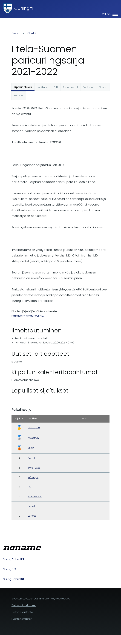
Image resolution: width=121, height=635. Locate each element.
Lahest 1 (32, 516)
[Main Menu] (109, 14)
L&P (30, 487)
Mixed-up (33, 438)
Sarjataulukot (70, 87)
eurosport (34, 427)
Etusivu (15, 33)
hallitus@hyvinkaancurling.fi (28, 316)
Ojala (31, 448)
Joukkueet (42, 87)
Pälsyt (31, 506)
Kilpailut (31, 33)
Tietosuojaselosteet (24, 605)
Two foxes (34, 468)
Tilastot (103, 87)
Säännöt (19, 95)
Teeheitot (88, 87)
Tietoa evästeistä (22, 612)
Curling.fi (23, 8)
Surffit (31, 458)
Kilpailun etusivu (23, 87)
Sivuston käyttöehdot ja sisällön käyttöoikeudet (41, 598)
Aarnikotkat (35, 496)
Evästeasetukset (22, 619)
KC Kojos (33, 477)
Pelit (56, 87)
